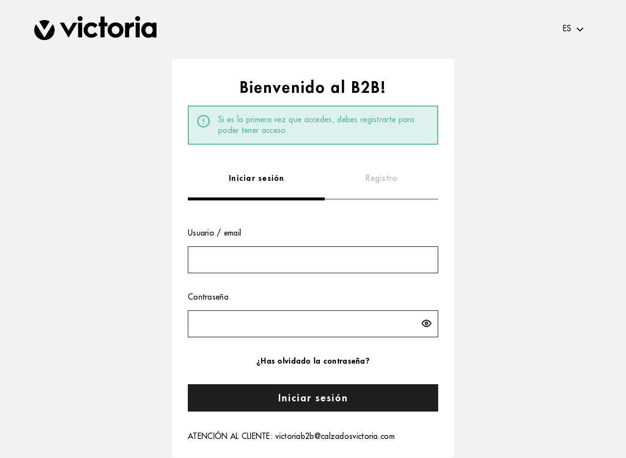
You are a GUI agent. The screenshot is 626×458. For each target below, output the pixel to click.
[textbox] (574, 29)
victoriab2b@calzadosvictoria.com (335, 436)
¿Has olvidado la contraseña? (313, 361)
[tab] (256, 178)
